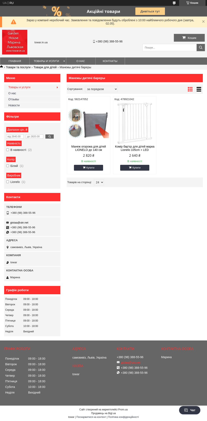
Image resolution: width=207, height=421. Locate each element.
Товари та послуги (18, 67)
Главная (15, 61)
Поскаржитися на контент (91, 417)
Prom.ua (123, 409)
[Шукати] (201, 47)
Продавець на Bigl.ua (103, 413)
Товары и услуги (46, 61)
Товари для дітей (45, 67)
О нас (80, 61)
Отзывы (13, 99)
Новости (14, 105)
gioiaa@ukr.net (19, 222)
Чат (189, 410)
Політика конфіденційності (123, 417)
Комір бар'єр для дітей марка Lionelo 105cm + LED (134, 148)
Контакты (110, 61)
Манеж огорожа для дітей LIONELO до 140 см (88, 148)
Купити (90, 167)
